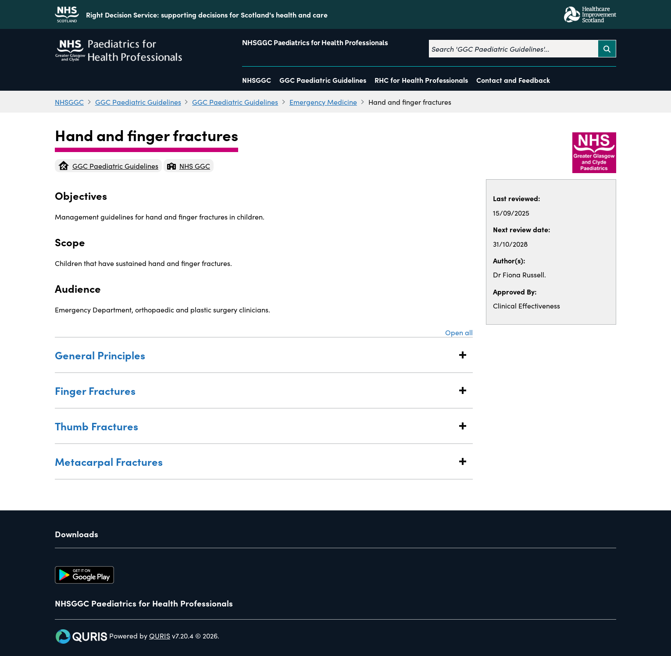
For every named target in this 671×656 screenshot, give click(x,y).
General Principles (255, 355)
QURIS (159, 635)
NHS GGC (188, 165)
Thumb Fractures (255, 425)
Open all (459, 332)
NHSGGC (256, 79)
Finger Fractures (255, 390)
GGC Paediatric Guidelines (322, 79)
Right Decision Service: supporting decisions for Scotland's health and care (207, 14)
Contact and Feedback (513, 79)
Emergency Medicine (323, 101)
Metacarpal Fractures (255, 461)
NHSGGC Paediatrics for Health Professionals (315, 43)
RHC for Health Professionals (421, 79)
